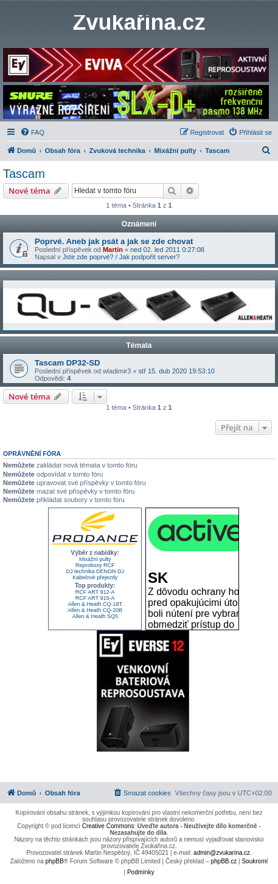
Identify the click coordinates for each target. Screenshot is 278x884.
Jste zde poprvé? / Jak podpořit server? (121, 256)
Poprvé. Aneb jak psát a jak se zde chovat (114, 241)
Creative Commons (108, 826)
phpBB (55, 861)
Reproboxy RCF (95, 565)
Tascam (24, 173)
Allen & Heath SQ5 (95, 616)
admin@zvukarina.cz (221, 852)
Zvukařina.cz (138, 22)
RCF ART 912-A (95, 592)
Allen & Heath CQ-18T (95, 604)
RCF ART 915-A (95, 598)
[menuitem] (32, 132)
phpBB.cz (223, 861)
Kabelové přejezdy (94, 577)
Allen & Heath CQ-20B (95, 610)
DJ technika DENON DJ (95, 571)
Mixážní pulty (95, 559)
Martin (113, 249)
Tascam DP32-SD (67, 362)
